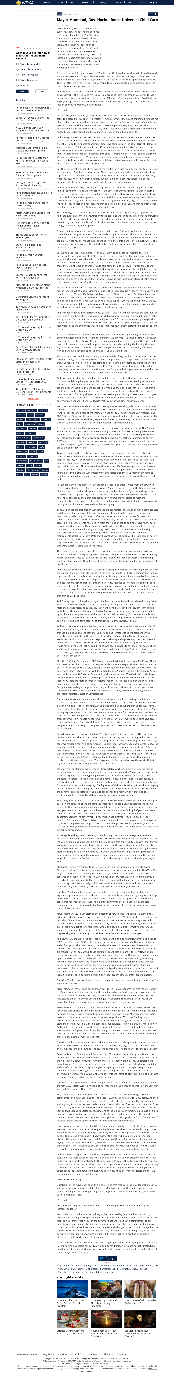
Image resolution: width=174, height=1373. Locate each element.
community (21, 415)
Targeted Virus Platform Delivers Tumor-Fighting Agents (33, 390)
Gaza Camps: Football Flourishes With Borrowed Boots (34, 348)
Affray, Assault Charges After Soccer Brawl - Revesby (31, 184)
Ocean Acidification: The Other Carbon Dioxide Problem (70, 1303)
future (30, 465)
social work (77, 1272)
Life (129, 2)
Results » (41, 91)
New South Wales (23, 438)
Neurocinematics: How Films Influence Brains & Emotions (104, 1333)
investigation (31, 447)
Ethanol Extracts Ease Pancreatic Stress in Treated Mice (34, 360)
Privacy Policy (49, 1354)
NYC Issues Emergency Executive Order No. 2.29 (34, 328)
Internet (35, 474)
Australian (40, 415)
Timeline (142, 2)
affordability (63, 1272)
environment (117, 1265)
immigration (90, 1265)
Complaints (127, 1354)
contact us (153, 1368)
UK (49, 428)
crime (41, 451)
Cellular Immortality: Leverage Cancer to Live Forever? (137, 1333)
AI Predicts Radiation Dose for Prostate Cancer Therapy (32, 139)
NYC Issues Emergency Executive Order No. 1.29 (34, 338)
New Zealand (22, 461)
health (19, 424)
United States (22, 451)
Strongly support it (30, 64)
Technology (102, 2)
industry (20, 447)
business (33, 428)
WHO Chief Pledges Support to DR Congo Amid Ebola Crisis (33, 318)
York (156, 1265)
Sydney (38, 465)
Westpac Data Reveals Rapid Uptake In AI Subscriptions (31, 149)
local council (31, 433)
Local (72, 2)
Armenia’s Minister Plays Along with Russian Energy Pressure (33, 286)
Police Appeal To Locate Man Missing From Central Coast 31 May (33, 160)
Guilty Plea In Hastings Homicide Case (28, 246)
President (20, 470)
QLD (46, 461)
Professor (46, 419)
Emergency (21, 456)
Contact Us (98, 1354)
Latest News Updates (27, 1354)
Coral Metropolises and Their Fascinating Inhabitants (104, 1303)
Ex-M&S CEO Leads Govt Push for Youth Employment (32, 174)
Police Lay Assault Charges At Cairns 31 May (32, 204)
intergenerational (105, 1272)
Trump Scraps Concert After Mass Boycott (31, 236)
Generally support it (30, 69)
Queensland (21, 428)
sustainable (33, 456)
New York (104, 1265)
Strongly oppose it (30, 80)
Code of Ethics (81, 1354)
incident (44, 474)
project (33, 451)
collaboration (91, 1268)
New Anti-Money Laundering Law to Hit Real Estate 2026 (32, 380)
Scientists (20, 465)
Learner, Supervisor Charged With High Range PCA (31, 276)
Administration (66, 1268)
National (46, 2)
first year (89, 1272)
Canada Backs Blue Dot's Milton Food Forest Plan (33, 370)
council (42, 428)
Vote (22, 91)
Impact (19, 474)
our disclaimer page (88, 1371)
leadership (131, 1265)
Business (86, 2)
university (43, 410)
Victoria (36, 419)
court (27, 474)
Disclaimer (64, 1354)
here (85, 1252)
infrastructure (124, 1268)
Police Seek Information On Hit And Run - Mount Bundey (33, 109)
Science (118, 2)
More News (33, 398)
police (31, 415)
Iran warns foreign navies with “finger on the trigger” (33, 224)
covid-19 (20, 433)
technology (43, 442)
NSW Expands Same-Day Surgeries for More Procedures (33, 129)
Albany (79, 1268)
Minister (41, 424)
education (32, 442)
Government (145, 1265)
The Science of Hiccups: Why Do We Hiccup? (140, 1302)
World (60, 2)
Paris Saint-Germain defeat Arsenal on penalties (31, 266)
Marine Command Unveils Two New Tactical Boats (33, 214)
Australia (20, 410)
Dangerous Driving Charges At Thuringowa (32, 298)
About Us (113, 1354)
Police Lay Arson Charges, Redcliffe (30, 256)
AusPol (41, 447)
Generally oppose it (30, 74)
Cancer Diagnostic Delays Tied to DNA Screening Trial (32, 119)
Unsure (24, 85)
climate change (33, 470)
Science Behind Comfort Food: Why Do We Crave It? (71, 1332)
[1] (104, 1365)
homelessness (107, 1268)
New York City (140, 1268)
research (20, 419)
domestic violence (73, 1265)
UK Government (36, 461)
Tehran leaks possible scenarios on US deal (33, 308)
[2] (105, 1365)
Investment (21, 442)
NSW (29, 419)
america (45, 470)
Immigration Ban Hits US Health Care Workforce (34, 194)
